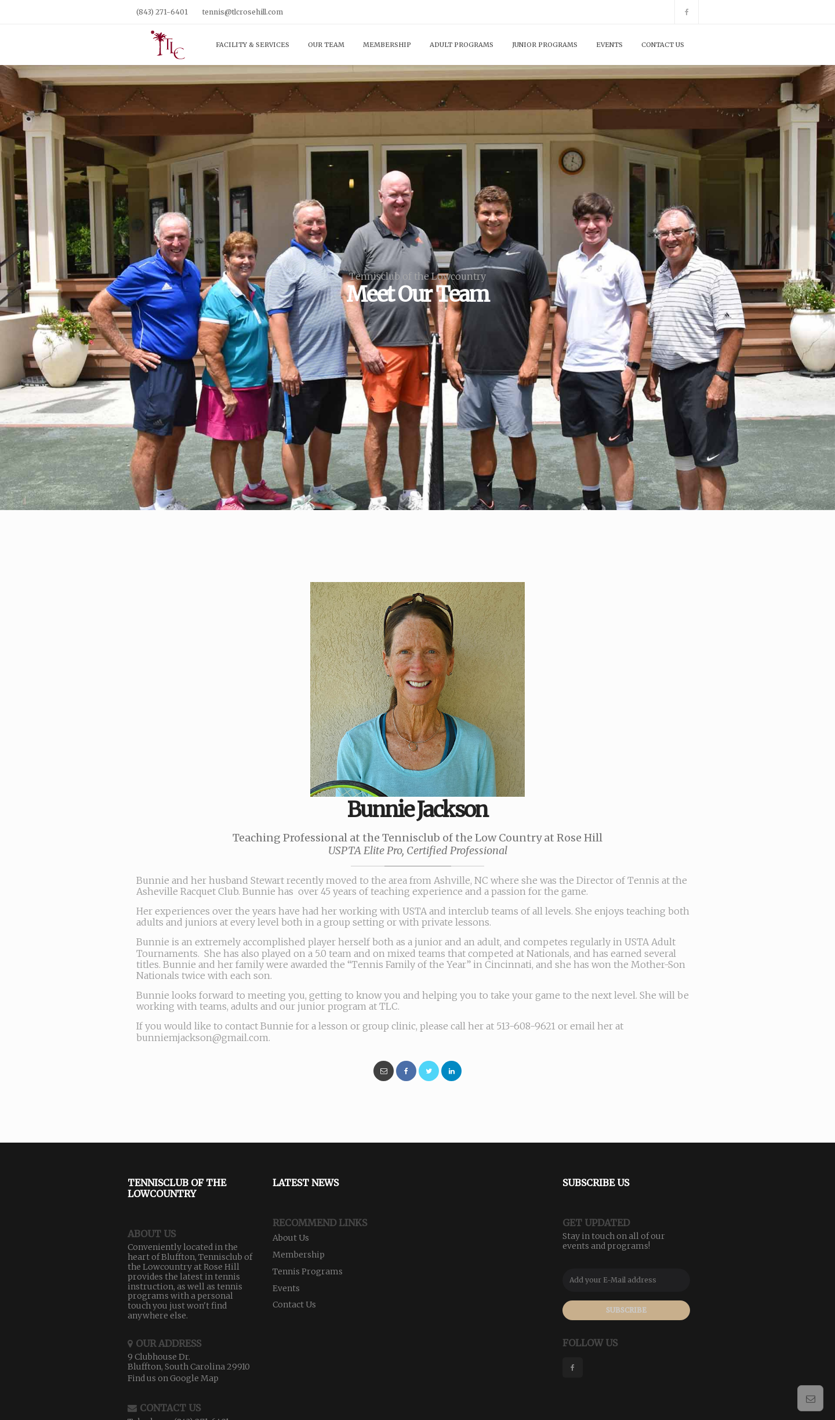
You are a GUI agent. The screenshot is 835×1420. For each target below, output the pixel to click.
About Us (291, 1238)
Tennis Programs (308, 1271)
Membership (387, 45)
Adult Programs (461, 45)
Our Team (326, 45)
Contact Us (662, 45)
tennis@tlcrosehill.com (242, 12)
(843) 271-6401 (162, 12)
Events (609, 45)
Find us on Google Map (173, 1378)
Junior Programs (545, 45)
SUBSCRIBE (626, 1310)
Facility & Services (252, 45)
